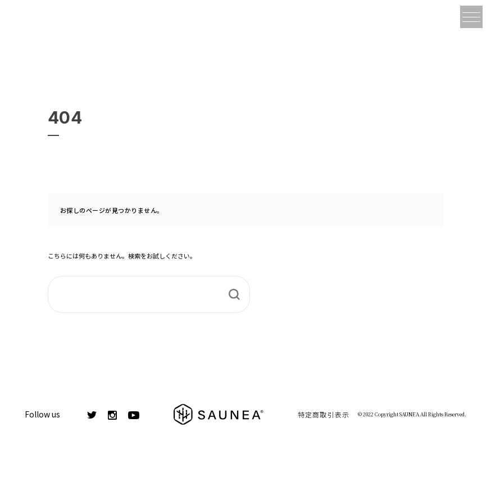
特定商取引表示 (323, 414)
